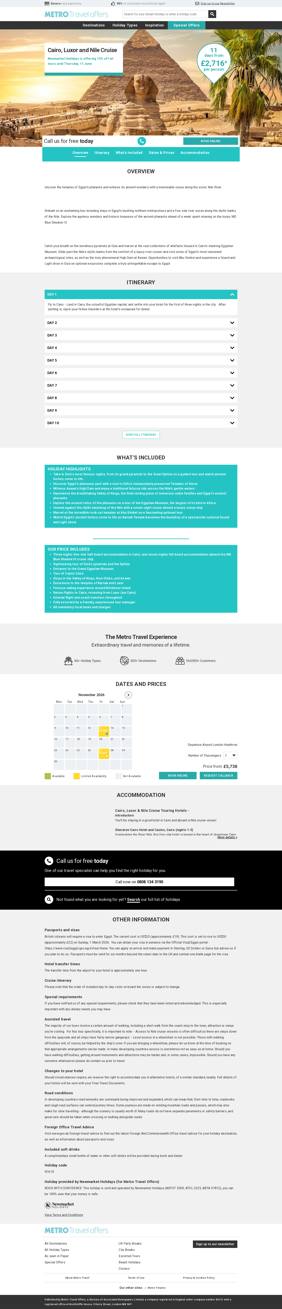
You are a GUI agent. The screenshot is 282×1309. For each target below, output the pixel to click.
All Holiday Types (57, 1250)
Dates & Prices (161, 153)
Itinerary (102, 153)
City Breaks (127, 1250)
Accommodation (195, 153)
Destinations (94, 25)
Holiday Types (125, 25)
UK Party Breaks (130, 1243)
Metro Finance (156, 1287)
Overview (80, 153)
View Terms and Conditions (64, 1215)
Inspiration (154, 25)
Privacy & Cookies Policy (198, 1278)
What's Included (129, 153)
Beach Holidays (130, 1262)
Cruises (124, 1268)
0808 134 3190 (150, 882)
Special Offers (187, 25)
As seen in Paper (57, 1256)
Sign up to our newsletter (215, 1244)
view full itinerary (141, 434)
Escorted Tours (129, 1256)
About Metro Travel (77, 1278)
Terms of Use (136, 1278)
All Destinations (56, 1243)
